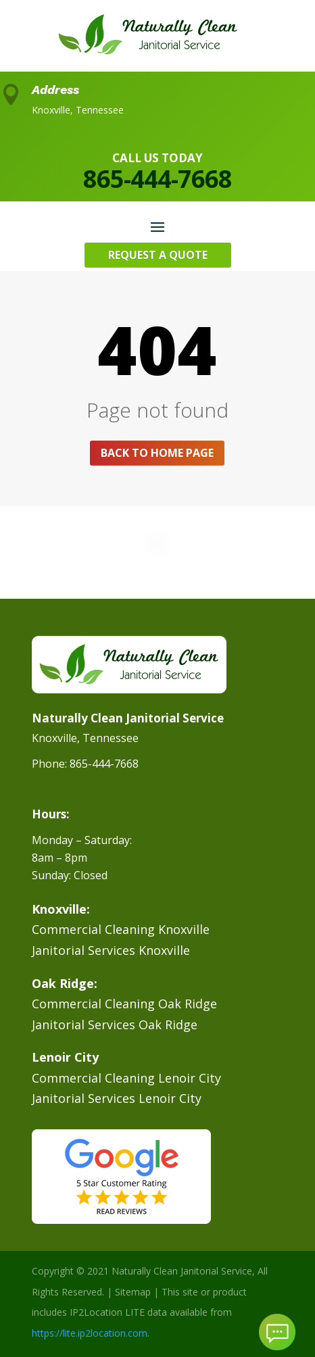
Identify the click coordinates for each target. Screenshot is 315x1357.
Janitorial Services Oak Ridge (114, 1024)
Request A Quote (158, 254)
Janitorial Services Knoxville (111, 950)
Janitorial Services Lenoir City (116, 1098)
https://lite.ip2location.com (89, 1333)
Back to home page (157, 452)
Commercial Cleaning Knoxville (121, 929)
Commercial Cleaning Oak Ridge (124, 1003)
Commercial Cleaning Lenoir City (126, 1078)
